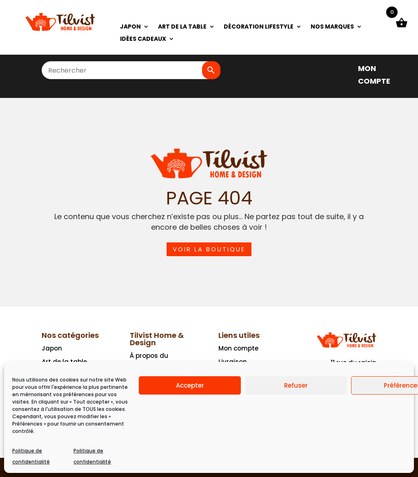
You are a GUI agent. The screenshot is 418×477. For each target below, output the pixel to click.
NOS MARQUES (332, 27)
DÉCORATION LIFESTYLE (258, 27)
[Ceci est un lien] (60, 29)
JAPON (130, 27)
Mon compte (238, 348)
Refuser (296, 385)
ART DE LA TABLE (182, 27)
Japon (52, 348)
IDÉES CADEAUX (143, 39)
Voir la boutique (209, 249)
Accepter (190, 385)
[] (346, 67)
